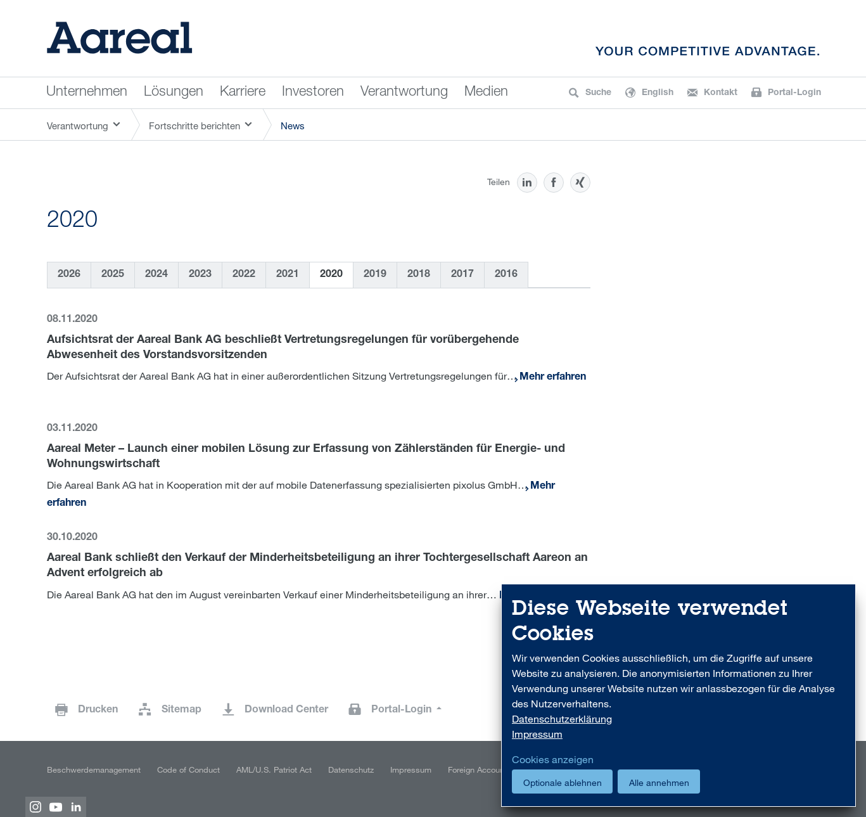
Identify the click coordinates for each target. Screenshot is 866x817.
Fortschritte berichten (194, 125)
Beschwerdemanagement (94, 769)
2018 (418, 275)
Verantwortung (404, 93)
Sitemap (181, 710)
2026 (69, 275)
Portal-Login (402, 710)
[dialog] (678, 695)
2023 (200, 275)
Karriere (242, 93)
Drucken (98, 710)
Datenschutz (351, 769)
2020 (331, 275)
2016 (506, 275)
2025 (112, 275)
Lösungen (173, 93)
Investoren (313, 93)
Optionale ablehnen (562, 782)
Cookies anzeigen (553, 759)
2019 (375, 275)
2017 (462, 275)
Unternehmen (86, 93)
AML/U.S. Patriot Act (274, 769)
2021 (287, 275)
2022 (243, 275)
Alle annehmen (659, 782)
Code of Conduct (188, 769)
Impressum (410, 769)
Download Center (286, 710)
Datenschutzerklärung (562, 718)
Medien (486, 93)
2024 (156, 275)
